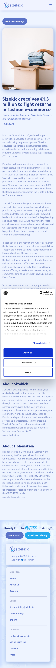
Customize (28, 362)
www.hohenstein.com (13, 497)
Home (13, 578)
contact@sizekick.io (20, 636)
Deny (28, 372)
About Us (14, 584)
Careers (14, 591)
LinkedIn (14, 648)
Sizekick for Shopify (37, 535)
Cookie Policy (17, 613)
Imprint (13, 620)
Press (12, 654)
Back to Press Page (14, 21)
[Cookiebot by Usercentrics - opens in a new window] (40, 293)
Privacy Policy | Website (22, 607)
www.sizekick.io (10, 435)
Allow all (28, 352)
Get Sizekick (15, 535)
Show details (40, 343)
